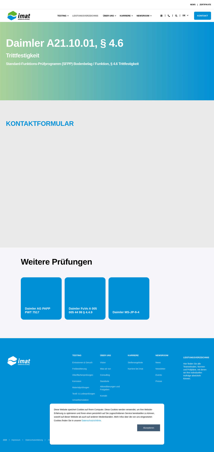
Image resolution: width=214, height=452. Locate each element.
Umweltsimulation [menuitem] (80, 400)
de (183, 15)
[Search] (176, 15)
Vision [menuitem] (103, 362)
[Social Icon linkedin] (161, 16)
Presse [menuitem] (159, 381)
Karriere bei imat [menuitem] (135, 369)
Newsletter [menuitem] (160, 369)
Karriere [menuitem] (125, 16)
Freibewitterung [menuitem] (79, 369)
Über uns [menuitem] (108, 16)
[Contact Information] (169, 15)
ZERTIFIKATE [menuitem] (205, 4)
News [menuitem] (158, 362)
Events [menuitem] (159, 375)
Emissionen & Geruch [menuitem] (82, 362)
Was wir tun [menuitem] (105, 369)
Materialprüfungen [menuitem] (80, 387)
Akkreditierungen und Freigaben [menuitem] (110, 388)
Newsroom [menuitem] (143, 16)
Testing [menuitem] (61, 16)
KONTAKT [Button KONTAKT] (202, 15)
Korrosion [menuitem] (76, 381)
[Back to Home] (19, 20)
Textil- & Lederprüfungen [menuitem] (83, 393)
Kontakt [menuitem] (103, 396)
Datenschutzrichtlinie (91, 420)
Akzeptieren (148, 428)
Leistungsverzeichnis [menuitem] (85, 16)
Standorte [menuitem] (104, 381)
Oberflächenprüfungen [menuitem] (82, 375)
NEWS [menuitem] (193, 4)
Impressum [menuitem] (16, 440)
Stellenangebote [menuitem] (135, 362)
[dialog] (107, 424)
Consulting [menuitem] (105, 375)
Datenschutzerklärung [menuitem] (34, 440)
